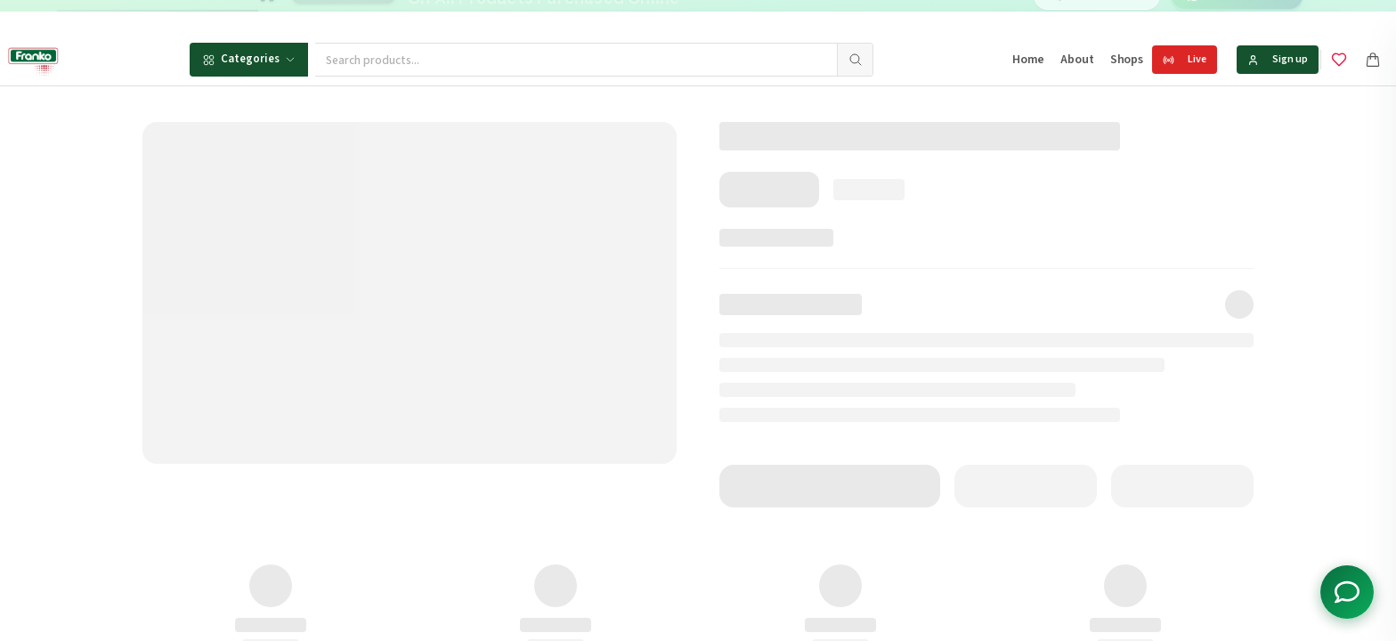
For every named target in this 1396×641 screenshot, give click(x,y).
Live (1184, 59)
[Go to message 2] (739, 17)
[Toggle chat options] (1347, 592)
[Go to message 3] (758, 17)
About (1076, 60)
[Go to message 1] (720, 17)
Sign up (1277, 59)
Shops (1126, 60)
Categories (249, 59)
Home (1028, 60)
